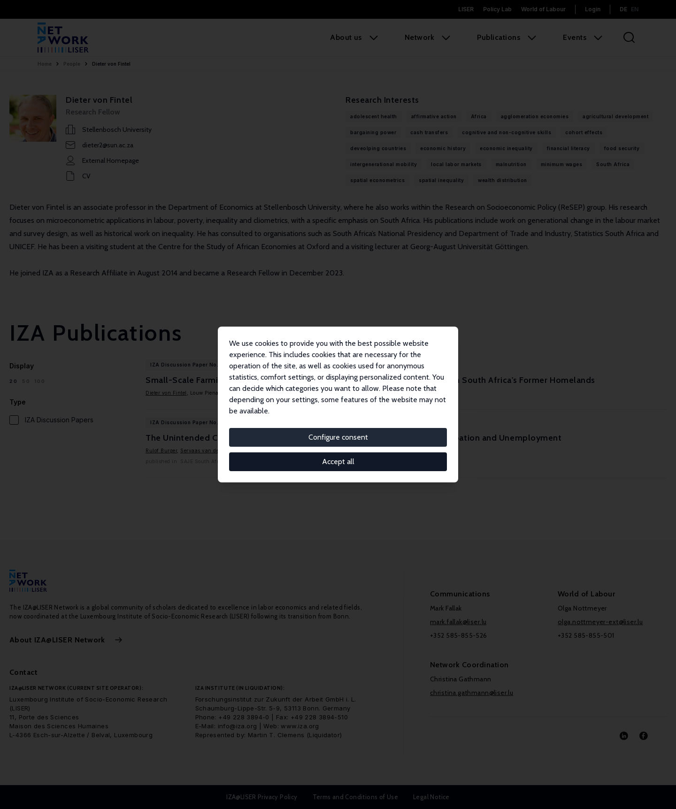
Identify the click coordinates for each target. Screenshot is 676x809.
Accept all (338, 461)
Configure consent (338, 437)
